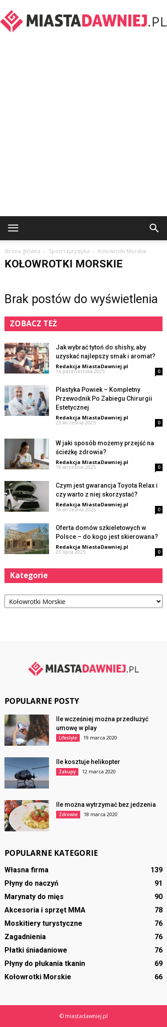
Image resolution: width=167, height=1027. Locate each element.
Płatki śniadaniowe (35, 950)
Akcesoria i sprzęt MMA (45, 910)
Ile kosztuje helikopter (88, 761)
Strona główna (22, 251)
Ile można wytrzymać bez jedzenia (106, 804)
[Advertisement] (83, 128)
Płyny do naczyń (31, 883)
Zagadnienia (25, 937)
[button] (154, 228)
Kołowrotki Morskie (37, 977)
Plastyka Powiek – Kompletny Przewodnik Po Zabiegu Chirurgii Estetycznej (104, 398)
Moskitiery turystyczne (43, 923)
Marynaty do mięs (34, 896)
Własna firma (26, 870)
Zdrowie (68, 814)
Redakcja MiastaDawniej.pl (92, 366)
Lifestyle (68, 738)
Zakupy (67, 771)
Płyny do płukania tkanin (44, 963)
